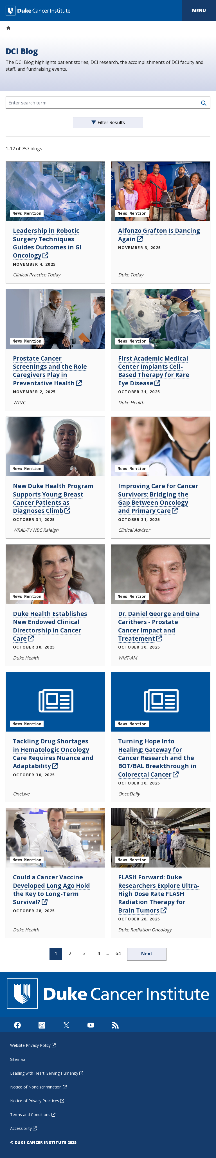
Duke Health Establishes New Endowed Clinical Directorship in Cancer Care (50, 626)
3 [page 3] (84, 953)
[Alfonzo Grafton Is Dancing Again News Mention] (160, 191)
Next (146, 954)
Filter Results (108, 122)
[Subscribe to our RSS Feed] (115, 1024)
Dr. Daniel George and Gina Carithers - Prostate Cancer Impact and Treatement (159, 626)
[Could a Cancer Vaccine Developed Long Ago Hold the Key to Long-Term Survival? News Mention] (55, 838)
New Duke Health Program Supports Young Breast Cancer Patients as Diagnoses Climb (53, 498)
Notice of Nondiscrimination (38, 1087)
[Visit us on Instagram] (42, 1024)
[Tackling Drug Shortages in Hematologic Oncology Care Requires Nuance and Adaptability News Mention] (55, 702)
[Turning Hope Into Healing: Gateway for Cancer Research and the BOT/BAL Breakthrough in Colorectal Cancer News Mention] (160, 702)
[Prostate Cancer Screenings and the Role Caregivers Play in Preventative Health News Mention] (55, 319)
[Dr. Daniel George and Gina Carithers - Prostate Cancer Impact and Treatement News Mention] (160, 574)
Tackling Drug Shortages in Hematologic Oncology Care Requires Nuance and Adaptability (53, 753)
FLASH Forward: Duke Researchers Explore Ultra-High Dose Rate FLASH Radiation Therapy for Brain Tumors (158, 893)
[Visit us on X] (66, 1024)
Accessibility (23, 1128)
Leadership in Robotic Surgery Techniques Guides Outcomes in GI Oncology (47, 243)
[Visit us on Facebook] (17, 1024)
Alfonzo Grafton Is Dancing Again (159, 235)
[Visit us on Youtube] (91, 1024)
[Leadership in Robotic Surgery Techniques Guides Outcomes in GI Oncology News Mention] (55, 191)
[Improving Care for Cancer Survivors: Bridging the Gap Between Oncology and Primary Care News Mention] (160, 446)
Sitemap (17, 1059)
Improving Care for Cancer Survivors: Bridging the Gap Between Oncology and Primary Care (158, 498)
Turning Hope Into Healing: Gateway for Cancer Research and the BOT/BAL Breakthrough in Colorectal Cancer (157, 757)
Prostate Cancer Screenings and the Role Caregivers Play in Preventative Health (50, 370)
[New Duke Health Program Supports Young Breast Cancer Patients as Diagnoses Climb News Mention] (55, 446)
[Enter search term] (108, 102)
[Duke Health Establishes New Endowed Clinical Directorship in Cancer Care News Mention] (55, 574)
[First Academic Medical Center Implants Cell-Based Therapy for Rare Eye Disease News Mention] (160, 319)
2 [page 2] (70, 953)
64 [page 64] (118, 953)
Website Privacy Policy (33, 1045)
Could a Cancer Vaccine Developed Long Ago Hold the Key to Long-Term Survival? (51, 889)
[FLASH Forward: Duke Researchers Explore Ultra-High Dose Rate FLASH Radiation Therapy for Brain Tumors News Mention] (160, 838)
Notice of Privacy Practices (37, 1100)
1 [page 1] (56, 953)
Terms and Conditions (32, 1114)
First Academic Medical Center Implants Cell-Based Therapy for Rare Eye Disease (153, 370)
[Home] (8, 28)
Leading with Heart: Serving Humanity (46, 1073)
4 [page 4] (98, 953)
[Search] (204, 103)
